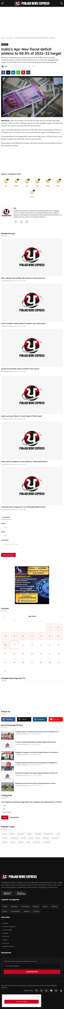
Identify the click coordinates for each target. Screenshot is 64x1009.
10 (5, 645)
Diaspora (36, 906)
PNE (15, 208)
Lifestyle (20, 842)
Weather (38, 834)
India (28, 842)
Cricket (4, 838)
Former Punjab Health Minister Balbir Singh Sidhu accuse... (36, 742)
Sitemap (4, 933)
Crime (4, 834)
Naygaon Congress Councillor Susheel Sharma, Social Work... (37, 752)
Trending (46, 842)
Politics (29, 834)
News (38, 838)
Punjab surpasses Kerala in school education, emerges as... (36, 763)
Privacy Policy (6, 930)
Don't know (7, 812)
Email (3, 532)
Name (3, 524)
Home (3, 38)
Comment (4, 540)
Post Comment (8, 555)
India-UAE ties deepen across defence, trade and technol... (24, 462)
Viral (58, 834)
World (31, 838)
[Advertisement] (32, 22)
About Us (5, 943)
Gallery (4, 940)
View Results (14, 817)
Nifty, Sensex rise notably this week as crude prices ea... (23, 278)
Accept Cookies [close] (21, 1002)
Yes (4, 806)
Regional (26, 911)
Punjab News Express (7, 281)
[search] (61, 3)
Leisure (45, 906)
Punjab (12, 834)
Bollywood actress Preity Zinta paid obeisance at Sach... (36, 783)
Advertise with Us (7, 946)
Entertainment (48, 834)
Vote (4, 817)
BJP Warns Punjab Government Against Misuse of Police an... (37, 773)
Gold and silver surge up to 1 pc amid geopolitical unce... (23, 507)
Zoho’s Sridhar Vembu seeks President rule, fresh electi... (23, 323)
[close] (38, 996)
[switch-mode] (61, 990)
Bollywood (36, 842)
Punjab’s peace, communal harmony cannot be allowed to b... (37, 732)
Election (4, 842)
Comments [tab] (6, 517)
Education (21, 834)
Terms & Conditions (8, 926)
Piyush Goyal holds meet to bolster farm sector (20, 369)
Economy (55, 838)
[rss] (56, 990)
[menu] (2, 3)
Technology (14, 838)
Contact (4, 923)
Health (23, 838)
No (4, 809)
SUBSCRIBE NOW (32, 972)
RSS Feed (5, 936)
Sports (13, 842)
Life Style (36, 911)
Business (10, 38)
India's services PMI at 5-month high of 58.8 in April (21, 416)
